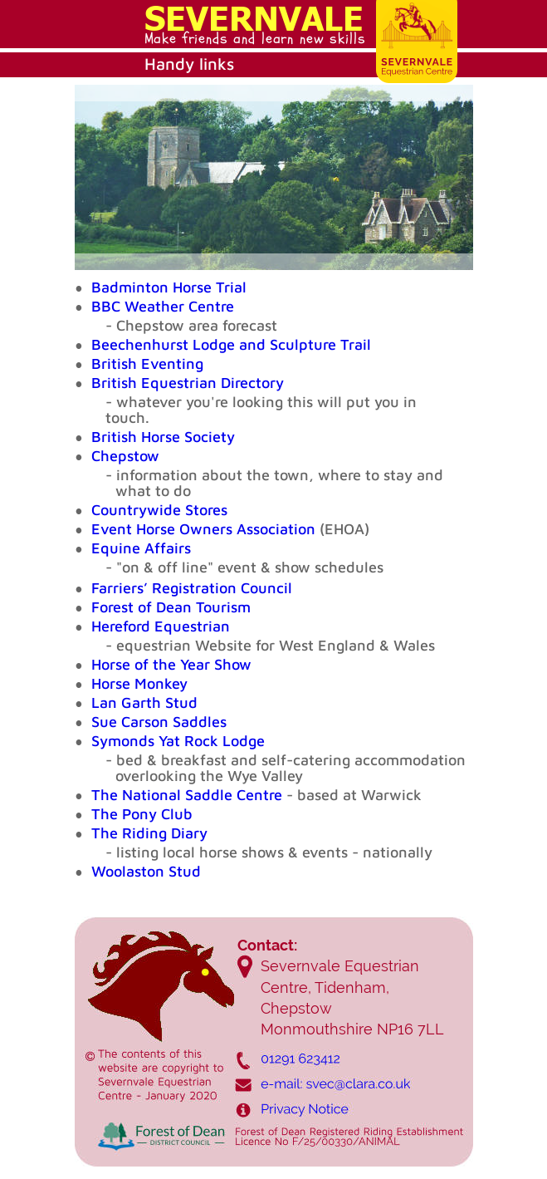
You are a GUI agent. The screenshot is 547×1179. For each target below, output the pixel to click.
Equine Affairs (141, 548)
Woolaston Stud (146, 871)
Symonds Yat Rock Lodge (178, 740)
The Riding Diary (149, 833)
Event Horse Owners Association (203, 529)
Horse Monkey (139, 683)
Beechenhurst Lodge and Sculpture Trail (231, 344)
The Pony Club (142, 814)
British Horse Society (163, 436)
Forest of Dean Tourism (171, 607)
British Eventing (147, 363)
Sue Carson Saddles (159, 721)
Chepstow (125, 455)
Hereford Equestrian (160, 626)
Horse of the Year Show (171, 664)
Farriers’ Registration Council (191, 588)
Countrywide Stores (159, 509)
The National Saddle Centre (188, 794)
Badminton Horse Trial (169, 287)
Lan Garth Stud (144, 702)
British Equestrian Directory (187, 382)
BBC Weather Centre (162, 306)
